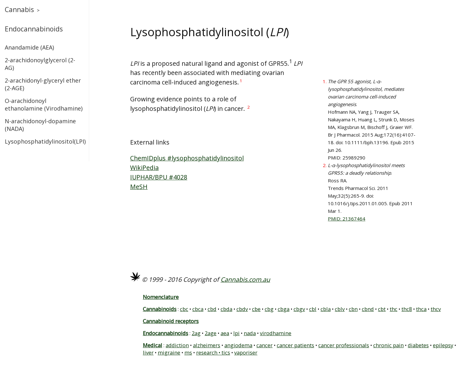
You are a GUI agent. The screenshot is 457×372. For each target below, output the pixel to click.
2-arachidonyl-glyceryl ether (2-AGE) (43, 84)
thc (393, 309)
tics (226, 352)
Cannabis (19, 9)
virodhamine (275, 333)
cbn (353, 309)
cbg (269, 309)
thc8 (406, 309)
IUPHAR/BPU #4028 (158, 177)
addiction (177, 345)
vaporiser (245, 352)
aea (225, 333)
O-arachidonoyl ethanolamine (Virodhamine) (44, 104)
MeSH (139, 186)
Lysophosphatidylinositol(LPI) (44, 141)
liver (148, 352)
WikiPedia (144, 167)
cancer (264, 345)
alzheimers (206, 345)
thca (421, 309)
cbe (256, 309)
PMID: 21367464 (346, 218)
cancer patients (295, 345)
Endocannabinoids (34, 28)
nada (250, 333)
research (206, 352)
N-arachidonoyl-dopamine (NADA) (40, 124)
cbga (283, 309)
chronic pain (388, 345)
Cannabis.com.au (245, 279)
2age (210, 333)
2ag (196, 333)
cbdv (242, 309)
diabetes (418, 345)
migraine (169, 352)
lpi (236, 333)
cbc (184, 309)
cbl (312, 309)
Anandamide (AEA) (29, 47)
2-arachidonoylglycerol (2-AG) (40, 63)
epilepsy (443, 345)
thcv (436, 309)
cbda (226, 309)
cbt (382, 309)
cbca (197, 309)
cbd (212, 309)
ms (188, 352)
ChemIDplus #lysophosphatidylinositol (187, 158)
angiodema (238, 345)
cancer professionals (343, 345)
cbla (326, 309)
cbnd (368, 309)
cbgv (299, 309)
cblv (340, 309)
